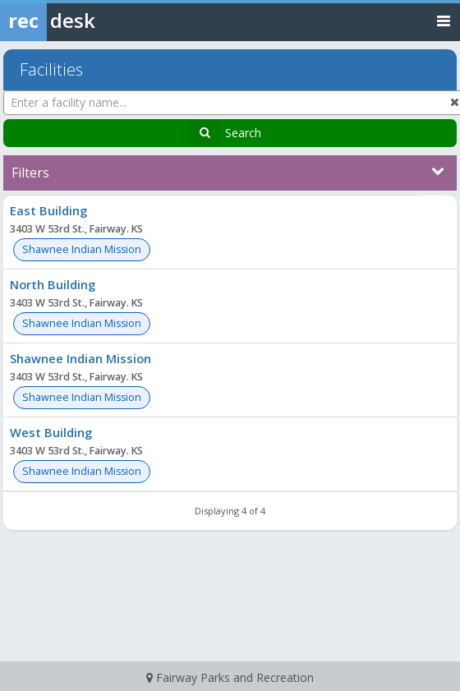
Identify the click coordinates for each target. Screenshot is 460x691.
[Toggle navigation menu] (443, 20)
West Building (51, 432)
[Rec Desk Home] (90, 20)
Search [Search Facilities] (243, 133)
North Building (52, 284)
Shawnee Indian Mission (80, 358)
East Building (48, 210)
